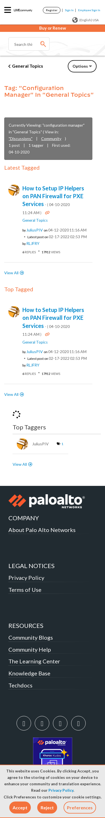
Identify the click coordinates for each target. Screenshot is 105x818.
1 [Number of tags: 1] (62, 444)
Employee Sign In (89, 10)
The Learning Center (34, 661)
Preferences (80, 807)
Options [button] (80, 66)
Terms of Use (24, 589)
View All (11, 272)
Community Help (29, 649)
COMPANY (23, 518)
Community (51, 138)
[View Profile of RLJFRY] (32, 243)
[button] (20, 808)
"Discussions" (20, 138)
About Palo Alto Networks (42, 529)
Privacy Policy (60, 790)
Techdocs (20, 685)
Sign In (69, 10)
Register (51, 10)
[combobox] (29, 44)
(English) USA (85, 20)
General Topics (27, 65)
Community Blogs (30, 637)
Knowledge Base (29, 673)
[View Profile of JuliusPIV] (34, 230)
